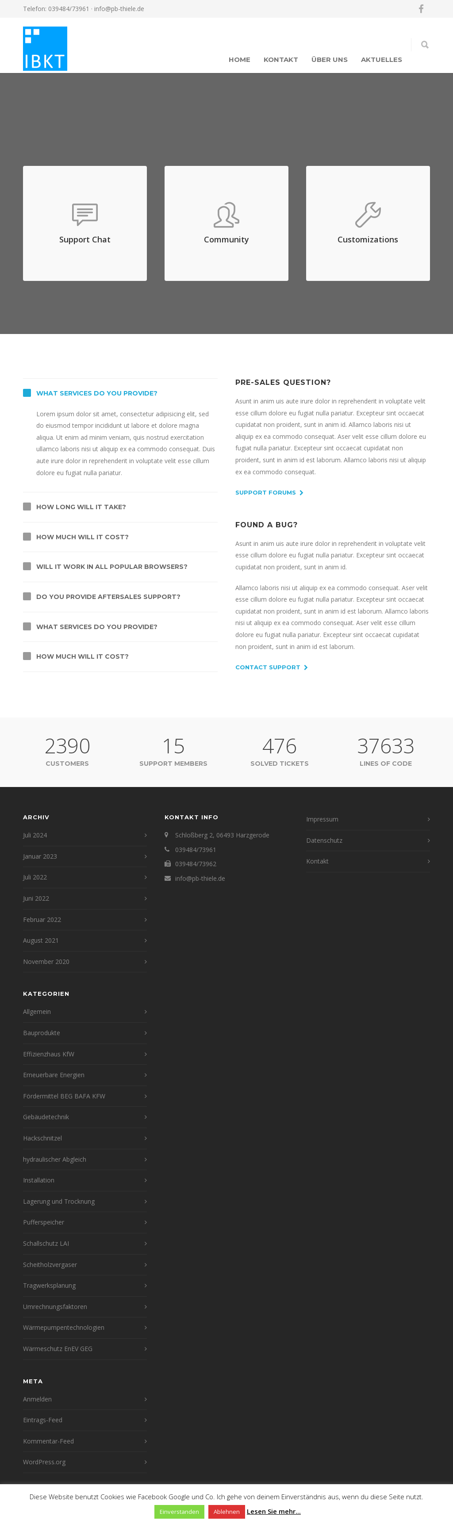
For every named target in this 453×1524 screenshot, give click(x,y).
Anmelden (37, 1399)
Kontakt (281, 59)
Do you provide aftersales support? (108, 597)
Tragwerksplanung (49, 1285)
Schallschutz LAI (46, 1243)
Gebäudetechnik (46, 1117)
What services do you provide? (96, 393)
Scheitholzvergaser (50, 1264)
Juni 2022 (36, 898)
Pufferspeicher (43, 1222)
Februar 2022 (42, 919)
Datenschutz (324, 840)
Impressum (322, 819)
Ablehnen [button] (227, 1512)
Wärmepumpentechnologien (63, 1327)
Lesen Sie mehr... (274, 1511)
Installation (38, 1180)
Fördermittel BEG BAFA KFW (64, 1096)
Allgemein (37, 1011)
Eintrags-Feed (42, 1420)
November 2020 (46, 961)
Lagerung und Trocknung (59, 1201)
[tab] (120, 393)
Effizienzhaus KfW (48, 1054)
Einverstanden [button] (179, 1512)
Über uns (329, 59)
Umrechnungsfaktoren (55, 1306)
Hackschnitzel (42, 1138)
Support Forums (269, 493)
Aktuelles (381, 59)
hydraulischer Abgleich (54, 1159)
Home (239, 59)
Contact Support (271, 667)
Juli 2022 (35, 877)
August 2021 (41, 940)
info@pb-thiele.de (119, 8)
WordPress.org (44, 1462)
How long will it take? (81, 507)
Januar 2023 (40, 856)
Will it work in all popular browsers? (112, 567)
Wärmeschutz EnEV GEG (57, 1348)
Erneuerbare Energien (53, 1075)
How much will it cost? (82, 537)
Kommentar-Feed (48, 1441)
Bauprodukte (41, 1033)
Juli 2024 (35, 835)
